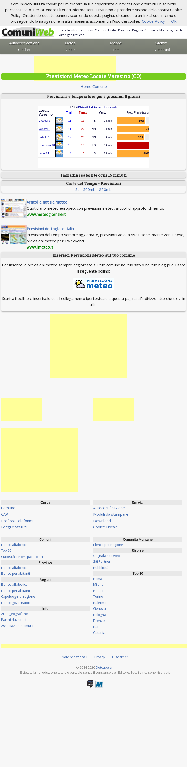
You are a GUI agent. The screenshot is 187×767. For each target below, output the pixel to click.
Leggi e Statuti (14, 526)
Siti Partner (101, 561)
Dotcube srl (104, 667)
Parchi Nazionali (13, 619)
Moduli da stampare (110, 514)
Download (102, 520)
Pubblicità (100, 567)
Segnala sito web (106, 555)
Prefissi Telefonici (17, 520)
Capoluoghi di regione (18, 596)
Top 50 (6, 550)
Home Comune (93, 86)
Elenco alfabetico (14, 544)
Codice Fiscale (105, 526)
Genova (99, 608)
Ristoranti (162, 50)
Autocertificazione (24, 43)
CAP (4, 514)
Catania (99, 632)
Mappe (116, 43)
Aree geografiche (14, 613)
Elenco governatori (15, 602)
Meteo (70, 43)
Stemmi (162, 43)
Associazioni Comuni (17, 625)
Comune (8, 507)
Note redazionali (74, 657)
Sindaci (24, 50)
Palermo (99, 602)
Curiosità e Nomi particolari (22, 556)
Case (70, 50)
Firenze (99, 620)
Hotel (115, 50)
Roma (97, 578)
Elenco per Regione (108, 544)
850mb (105, 189)
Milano (98, 584)
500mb (89, 189)
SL (77, 189)
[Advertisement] (75, 68)
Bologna (99, 614)
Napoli (98, 590)
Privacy (99, 657)
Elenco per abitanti (15, 573)
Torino (98, 596)
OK (174, 21)
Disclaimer (120, 657)
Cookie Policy (153, 21)
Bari (96, 626)
